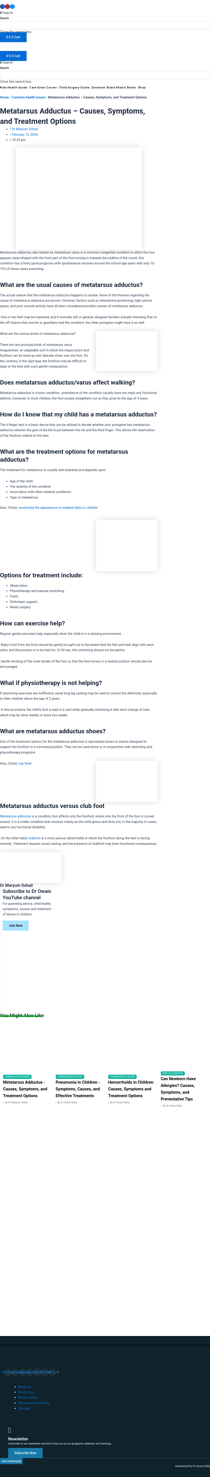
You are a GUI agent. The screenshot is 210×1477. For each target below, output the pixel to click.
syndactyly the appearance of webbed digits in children (58, 508)
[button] (105, 13)
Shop (142, 87)
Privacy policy (28, 1397)
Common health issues (28, 97)
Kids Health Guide (13, 87)
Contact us (26, 1392)
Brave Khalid (116, 87)
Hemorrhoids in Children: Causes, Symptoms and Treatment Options (131, 1089)
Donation (99, 87)
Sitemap (24, 1408)
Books (131, 87)
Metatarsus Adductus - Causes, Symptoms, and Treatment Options (25, 1089)
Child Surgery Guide (74, 87)
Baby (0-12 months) (173, 1073)
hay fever (25, 763)
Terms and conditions (34, 1403)
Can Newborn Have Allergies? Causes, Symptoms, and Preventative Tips (178, 1088)
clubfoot (34, 838)
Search (4, 18)
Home (4, 97)
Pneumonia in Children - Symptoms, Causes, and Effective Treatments (78, 1089)
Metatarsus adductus (15, 816)
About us (24, 1387)
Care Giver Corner (43, 87)
